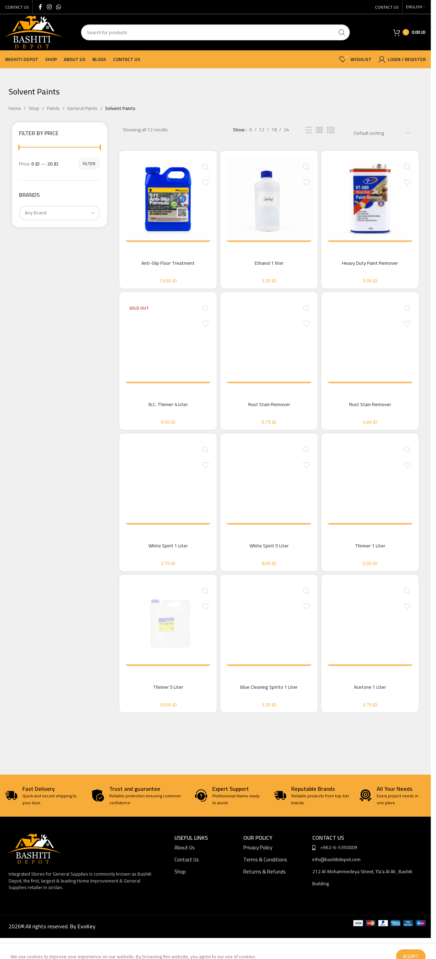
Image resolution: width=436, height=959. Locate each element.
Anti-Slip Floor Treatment (166, 263)
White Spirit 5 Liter (269, 559)
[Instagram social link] (49, 7)
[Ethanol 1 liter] (269, 199)
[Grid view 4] (330, 130)
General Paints (82, 108)
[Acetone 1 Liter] (372, 643)
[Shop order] (381, 133)
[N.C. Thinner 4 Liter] (165, 347)
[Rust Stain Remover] (269, 347)
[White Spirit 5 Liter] (269, 495)
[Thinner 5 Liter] (165, 643)
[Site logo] (33, 31)
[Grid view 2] (319, 130)
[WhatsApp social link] (58, 7)
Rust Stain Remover (269, 411)
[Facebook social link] (40, 7)
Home (15, 108)
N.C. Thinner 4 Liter (165, 411)
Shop (34, 108)
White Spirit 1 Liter (165, 559)
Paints (53, 108)
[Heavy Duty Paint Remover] (372, 199)
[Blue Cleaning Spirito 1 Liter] (269, 643)
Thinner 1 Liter (372, 559)
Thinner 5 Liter (166, 707)
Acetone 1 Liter (372, 707)
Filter (89, 164)
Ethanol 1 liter (269, 263)
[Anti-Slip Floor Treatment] (165, 199)
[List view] (308, 130)
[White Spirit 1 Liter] (165, 495)
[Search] (215, 32)
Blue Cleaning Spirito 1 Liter (269, 707)
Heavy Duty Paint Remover (372, 263)
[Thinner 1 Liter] (372, 495)
